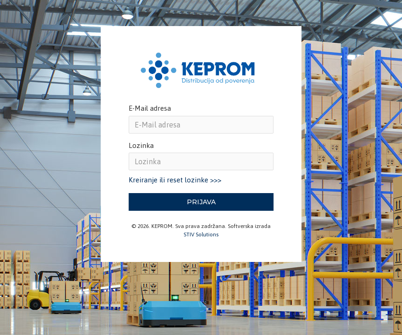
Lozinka (141, 145)
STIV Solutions (201, 234)
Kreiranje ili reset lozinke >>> (175, 180)
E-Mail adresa (150, 108)
